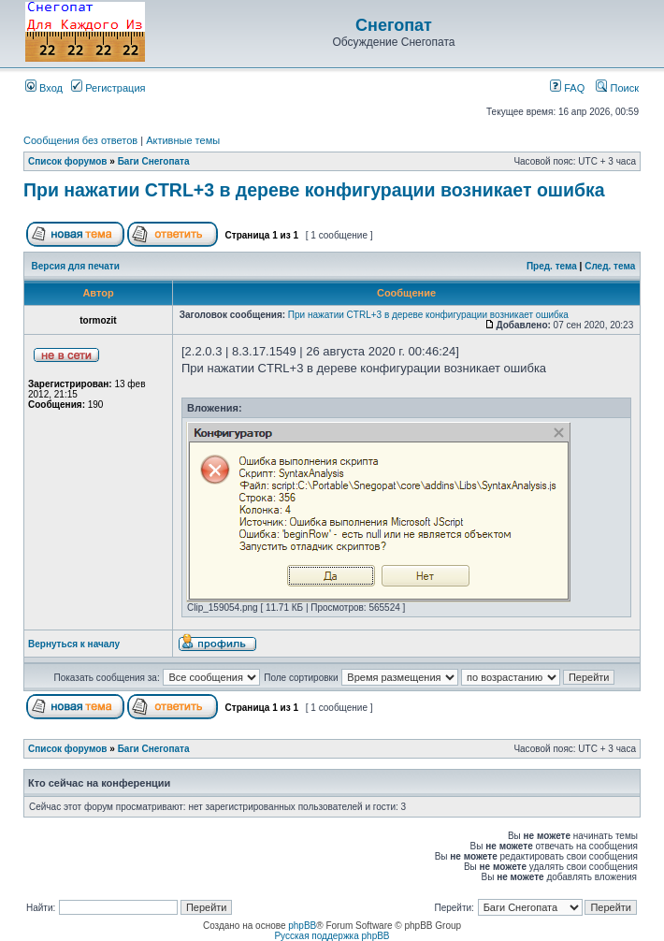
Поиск (617, 88)
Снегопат (393, 25)
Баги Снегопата (154, 161)
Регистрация (108, 88)
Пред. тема (552, 266)
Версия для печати (76, 266)
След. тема (610, 266)
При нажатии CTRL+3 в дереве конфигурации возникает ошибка (314, 190)
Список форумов (68, 161)
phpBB (302, 925)
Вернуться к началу (74, 644)
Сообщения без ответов (80, 140)
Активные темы (183, 140)
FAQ (567, 88)
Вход (44, 88)
